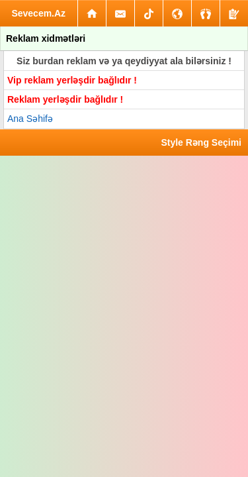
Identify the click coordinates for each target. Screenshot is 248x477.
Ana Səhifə (30, 118)
